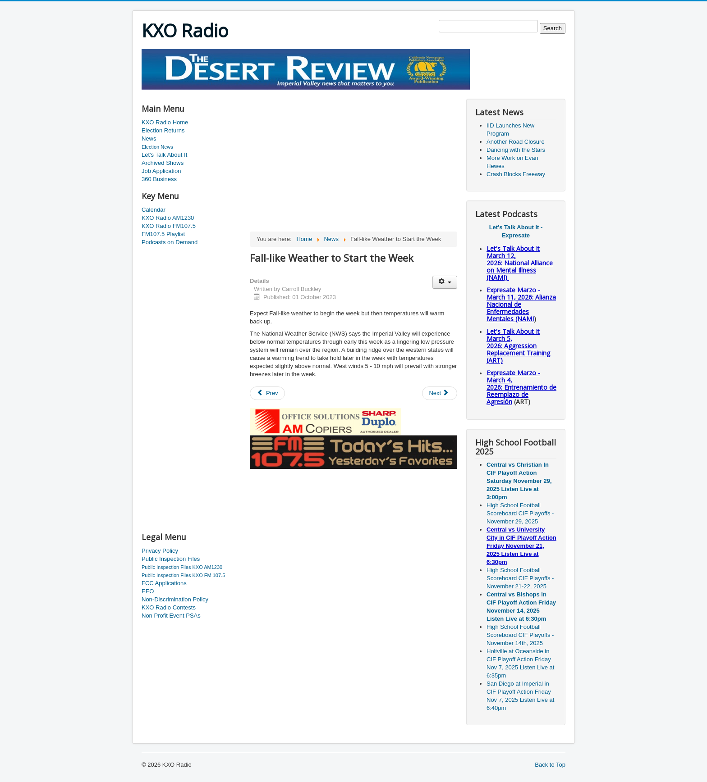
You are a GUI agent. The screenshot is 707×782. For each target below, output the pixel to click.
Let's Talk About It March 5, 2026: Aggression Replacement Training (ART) (518, 345)
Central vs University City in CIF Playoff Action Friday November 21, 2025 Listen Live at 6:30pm (521, 545)
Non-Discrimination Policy (175, 599)
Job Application (161, 171)
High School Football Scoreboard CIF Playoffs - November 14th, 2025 (520, 634)
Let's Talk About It (164, 154)
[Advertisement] (306, 93)
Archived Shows (163, 162)
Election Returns (163, 130)
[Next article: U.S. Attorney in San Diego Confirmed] (439, 393)
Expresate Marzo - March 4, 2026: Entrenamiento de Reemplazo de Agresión (521, 387)
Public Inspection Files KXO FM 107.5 (183, 575)
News (149, 138)
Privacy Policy (160, 550)
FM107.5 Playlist (163, 234)
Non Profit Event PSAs (171, 615)
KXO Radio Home (165, 122)
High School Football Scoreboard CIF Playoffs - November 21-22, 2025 (520, 578)
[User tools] (444, 282)
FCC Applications (164, 583)
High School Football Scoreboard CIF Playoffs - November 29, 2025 (520, 513)
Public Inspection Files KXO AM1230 (182, 567)
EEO (148, 591)
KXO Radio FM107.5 (169, 226)
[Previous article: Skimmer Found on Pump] (267, 393)
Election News (157, 147)
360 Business (159, 179)
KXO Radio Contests (169, 607)
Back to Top (550, 764)
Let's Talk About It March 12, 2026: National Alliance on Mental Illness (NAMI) (520, 263)
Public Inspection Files (171, 558)
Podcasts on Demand (169, 242)
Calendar (153, 209)
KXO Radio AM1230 (168, 217)
